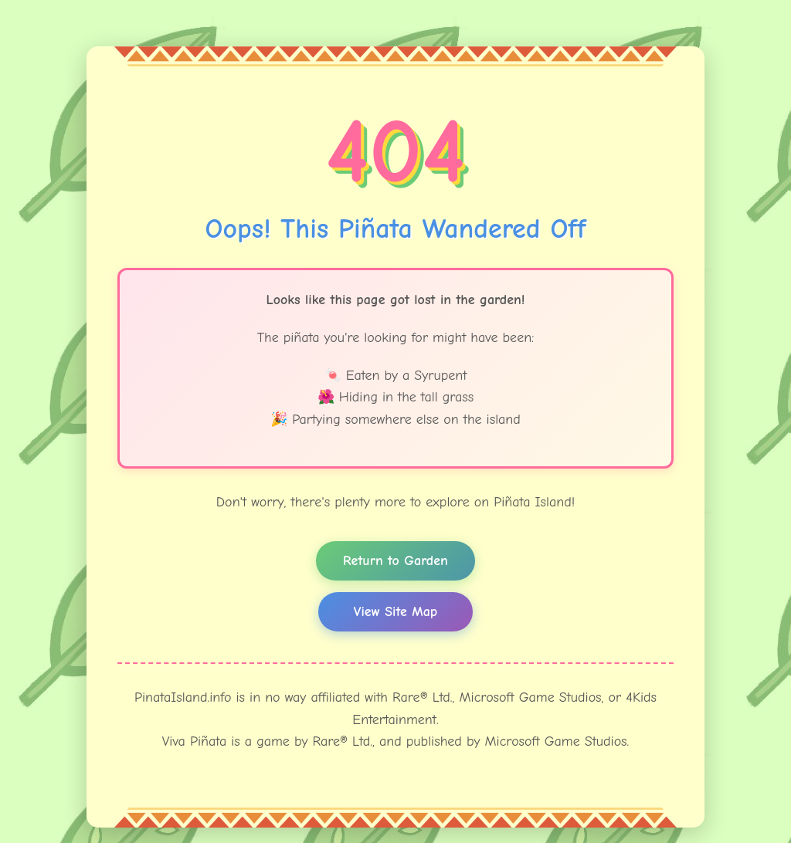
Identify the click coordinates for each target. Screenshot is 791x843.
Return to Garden (395, 561)
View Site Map (395, 612)
